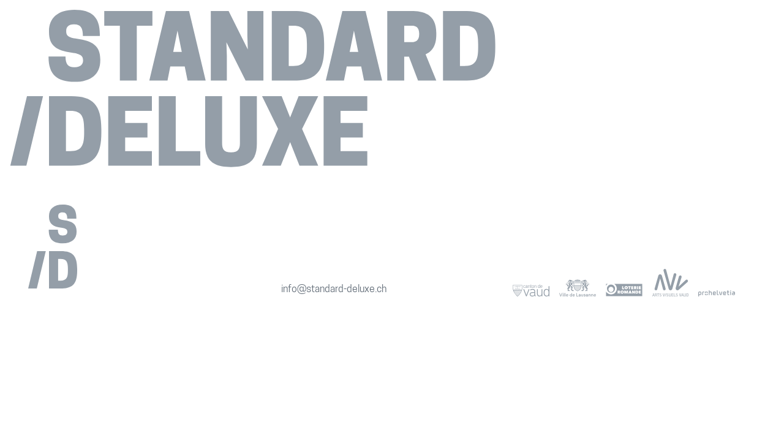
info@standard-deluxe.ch (333, 290)
